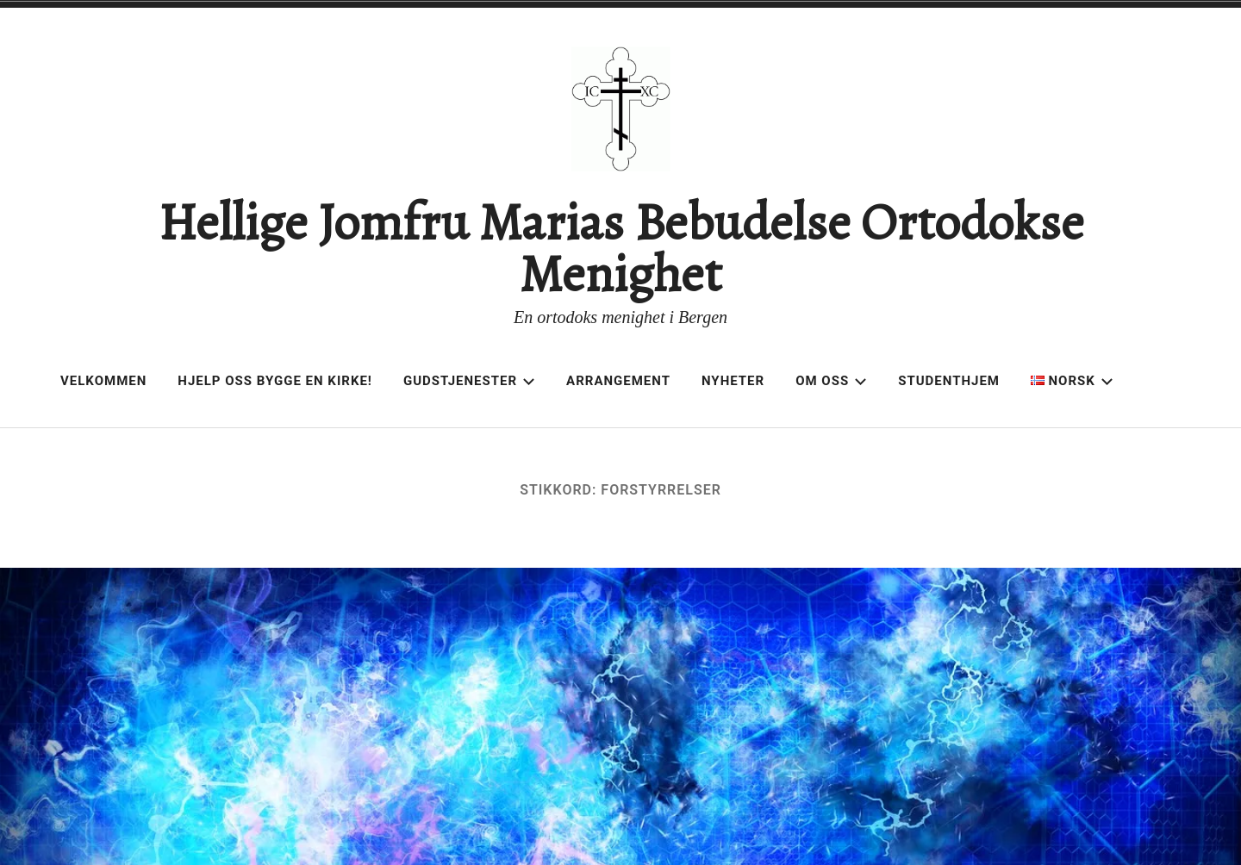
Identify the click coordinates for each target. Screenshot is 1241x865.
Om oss (831, 381)
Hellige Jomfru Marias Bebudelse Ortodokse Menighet (621, 248)
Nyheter (733, 381)
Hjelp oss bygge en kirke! (275, 381)
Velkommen (103, 381)
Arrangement (618, 381)
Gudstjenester (469, 381)
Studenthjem (949, 381)
